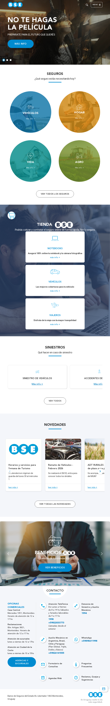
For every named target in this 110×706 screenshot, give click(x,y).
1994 (84, 613)
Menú (97, 5)
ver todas (54, 504)
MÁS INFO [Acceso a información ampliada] (20, 43)
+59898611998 (89, 641)
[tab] (3, 60)
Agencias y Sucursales (22, 662)
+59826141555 (56, 653)
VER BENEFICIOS (55, 567)
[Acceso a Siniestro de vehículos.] (37, 377)
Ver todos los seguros (55, 194)
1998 (51, 619)
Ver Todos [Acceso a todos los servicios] (55, 401)
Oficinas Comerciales (16, 605)
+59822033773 (56, 623)
